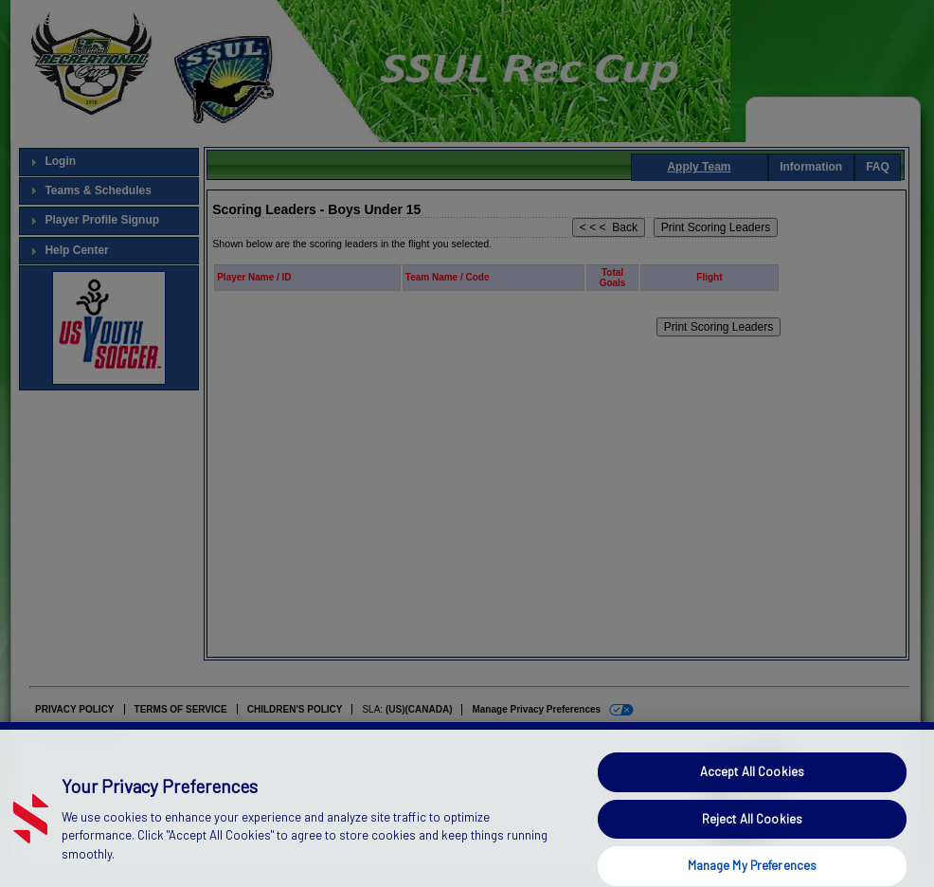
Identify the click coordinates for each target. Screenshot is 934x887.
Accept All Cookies (752, 786)
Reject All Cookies (752, 833)
